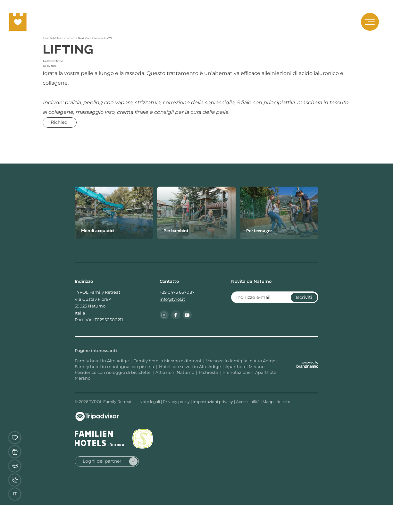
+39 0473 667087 (177, 292)
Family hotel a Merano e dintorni (167, 360)
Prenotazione (236, 372)
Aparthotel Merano (245, 366)
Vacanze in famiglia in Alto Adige (241, 360)
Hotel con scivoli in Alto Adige (190, 366)
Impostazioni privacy (213, 401)
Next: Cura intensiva (91, 38)
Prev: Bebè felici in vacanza (60, 38)
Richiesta (208, 372)
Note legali (150, 401)
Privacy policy (177, 401)
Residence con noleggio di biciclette (113, 372)
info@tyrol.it (172, 299)
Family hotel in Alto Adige (102, 360)
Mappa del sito (276, 401)
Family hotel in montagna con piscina (115, 366)
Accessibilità (248, 401)
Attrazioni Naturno (174, 372)
